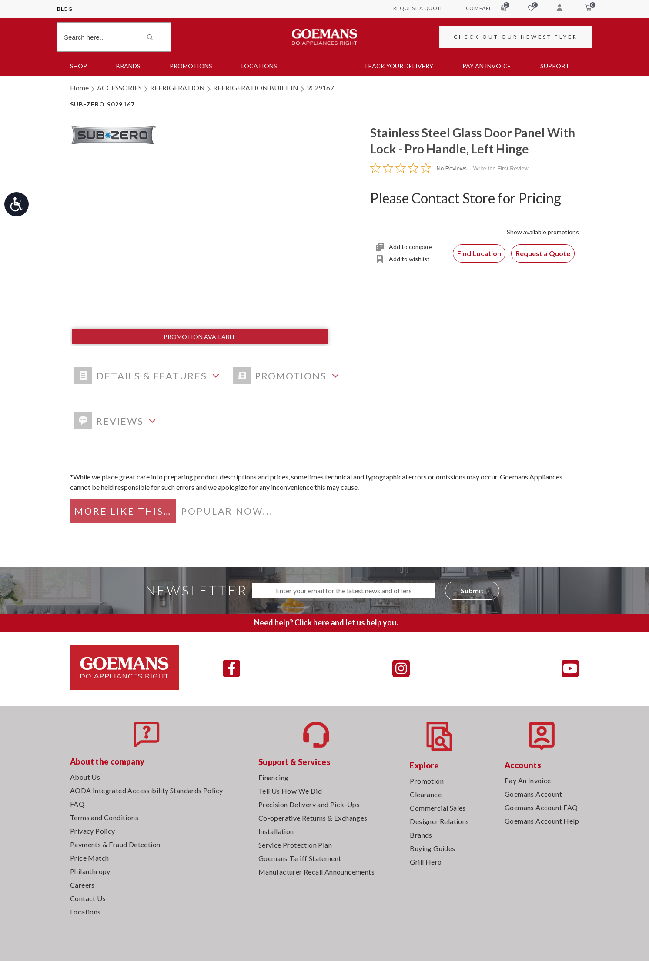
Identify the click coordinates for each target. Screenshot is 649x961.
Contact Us (88, 898)
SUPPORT (554, 66)
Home (79, 87)
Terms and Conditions (104, 817)
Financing (273, 777)
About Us (85, 777)
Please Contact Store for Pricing (465, 198)
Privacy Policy (92, 831)
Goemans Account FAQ (541, 807)
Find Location (479, 253)
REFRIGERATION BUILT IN (255, 87)
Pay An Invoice (528, 780)
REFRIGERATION (177, 87)
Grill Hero (426, 862)
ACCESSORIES (119, 87)
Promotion (427, 781)
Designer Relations (439, 821)
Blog (64, 9)
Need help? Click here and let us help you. (326, 622)
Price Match (89, 858)
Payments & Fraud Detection (115, 844)
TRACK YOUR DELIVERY (398, 66)
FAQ (77, 804)
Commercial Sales (437, 808)
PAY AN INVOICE (486, 66)
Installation (276, 831)
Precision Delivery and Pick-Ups (309, 804)
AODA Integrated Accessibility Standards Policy (146, 790)
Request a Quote (542, 253)
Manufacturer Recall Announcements (316, 872)
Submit (472, 590)
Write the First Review (501, 168)
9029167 (320, 87)
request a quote (418, 8)
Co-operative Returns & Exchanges (313, 818)
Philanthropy (90, 871)
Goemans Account (533, 794)
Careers (82, 885)
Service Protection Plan (295, 845)
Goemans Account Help (542, 821)
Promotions (191, 66)
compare (486, 7)
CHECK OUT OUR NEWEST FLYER (516, 36)
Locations (259, 66)
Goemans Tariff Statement (299, 858)
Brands (128, 66)
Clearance (426, 794)
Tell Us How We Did (290, 791)
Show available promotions (543, 232)
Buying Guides (432, 848)
